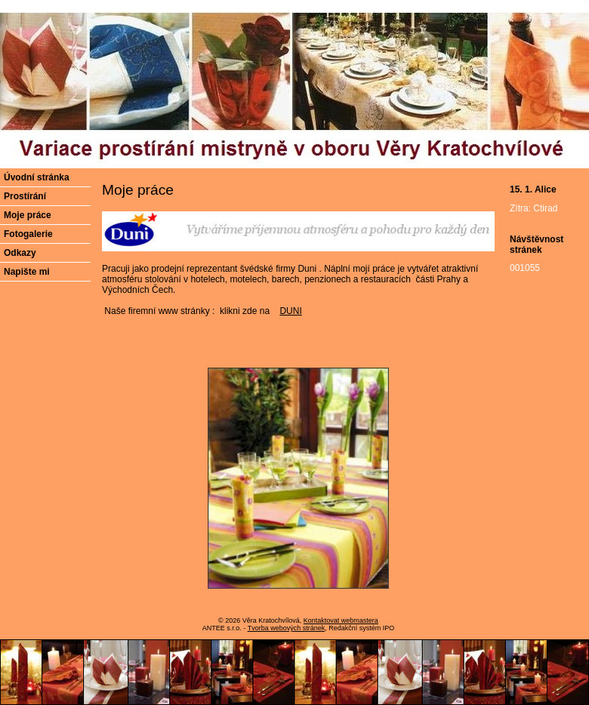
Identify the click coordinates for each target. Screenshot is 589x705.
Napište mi (27, 271)
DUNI (290, 311)
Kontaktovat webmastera (341, 620)
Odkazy (20, 253)
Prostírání (25, 196)
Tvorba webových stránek (286, 628)
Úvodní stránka (36, 177)
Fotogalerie (28, 234)
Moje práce (27, 215)
